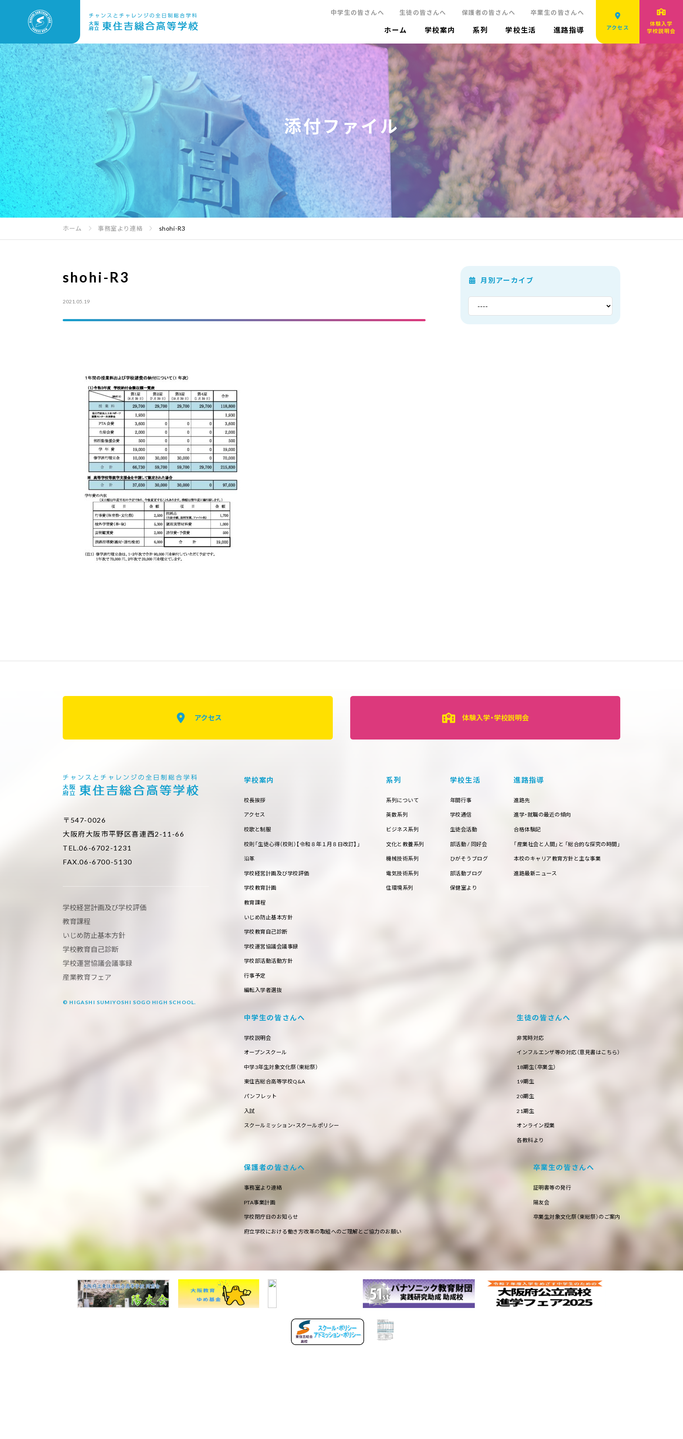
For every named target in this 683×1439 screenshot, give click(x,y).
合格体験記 (260, 1087)
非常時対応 (260, 1199)
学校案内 (440, 30)
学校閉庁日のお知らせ (468, 1230)
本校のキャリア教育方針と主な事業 (294, 1118)
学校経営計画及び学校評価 (282, 880)
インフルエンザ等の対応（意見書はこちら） (304, 1215)
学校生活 (520, 30)
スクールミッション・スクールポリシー (564, 1150)
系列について (474, 800)
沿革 (250, 863)
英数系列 (467, 816)
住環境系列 (471, 895)
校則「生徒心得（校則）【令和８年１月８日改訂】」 (311, 848)
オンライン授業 (266, 1294)
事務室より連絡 (458, 1199)
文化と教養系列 (477, 848)
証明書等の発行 (266, 1358)
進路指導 (569, 30)
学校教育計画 (263, 895)
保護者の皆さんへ (488, 12)
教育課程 (256, 911)
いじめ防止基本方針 (272, 927)
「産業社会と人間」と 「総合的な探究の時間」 (306, 1102)
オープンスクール (534, 1071)
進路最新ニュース (269, 1134)
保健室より (592, 895)
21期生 (254, 1278)
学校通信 (588, 816)
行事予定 (256, 990)
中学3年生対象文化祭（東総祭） (552, 1087)
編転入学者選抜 (266, 1006)
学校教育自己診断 (269, 943)
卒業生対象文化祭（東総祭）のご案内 (295, 1390)
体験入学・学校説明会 (485, 718)
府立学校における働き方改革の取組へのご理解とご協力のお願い (528, 1246)
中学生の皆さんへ (357, 12)
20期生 (254, 1262)
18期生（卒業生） (267, 1230)
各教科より (260, 1310)
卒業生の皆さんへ (557, 12)
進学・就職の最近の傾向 (277, 1071)
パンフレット (528, 1118)
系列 (480, 30)
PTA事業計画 (455, 1215)
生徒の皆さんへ (422, 12)
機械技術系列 (474, 863)
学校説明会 (525, 1055)
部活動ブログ (595, 880)
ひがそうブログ (598, 863)
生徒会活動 (592, 832)
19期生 (254, 1246)
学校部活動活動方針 (272, 974)
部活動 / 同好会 (597, 848)
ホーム (395, 30)
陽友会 (253, 1374)
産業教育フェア (87, 977)
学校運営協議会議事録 (276, 959)
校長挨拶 (256, 800)
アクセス (198, 718)
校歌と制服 (260, 832)
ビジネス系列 (474, 832)
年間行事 (588, 800)
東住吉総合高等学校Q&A (545, 1102)
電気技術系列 (474, 880)
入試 (515, 1134)
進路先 (253, 1055)
